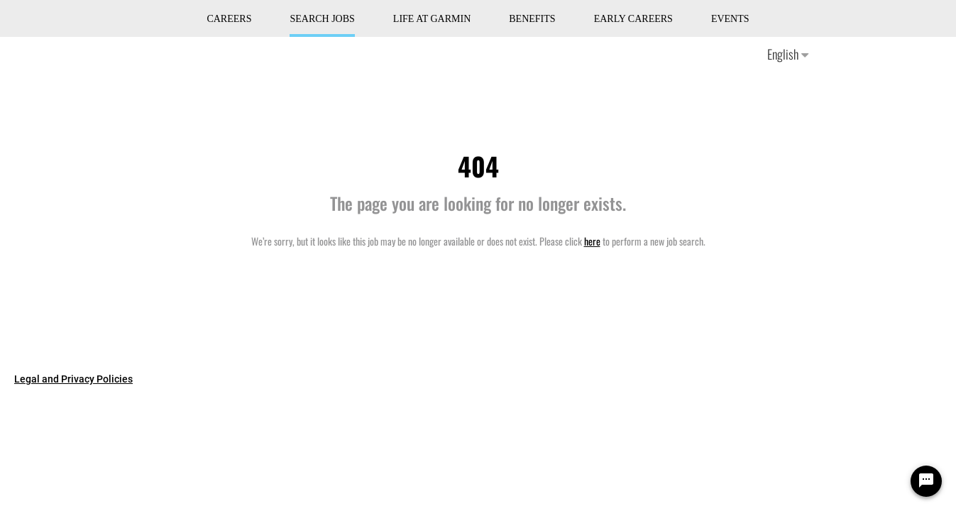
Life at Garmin (432, 18)
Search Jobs (322, 18)
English (787, 54)
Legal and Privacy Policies (73, 379)
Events (730, 18)
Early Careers (633, 18)
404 (478, 166)
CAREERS (229, 18)
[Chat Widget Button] (926, 481)
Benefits (532, 18)
